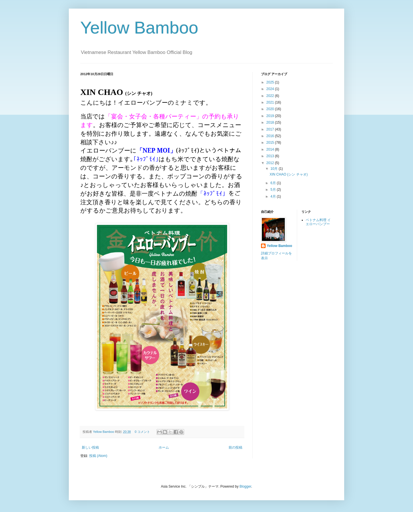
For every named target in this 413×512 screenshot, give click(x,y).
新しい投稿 (90, 447)
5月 (273, 190)
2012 (270, 163)
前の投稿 (235, 447)
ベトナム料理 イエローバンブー (318, 222)
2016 (270, 136)
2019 (270, 116)
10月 (274, 169)
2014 (270, 149)
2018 (270, 122)
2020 (270, 109)
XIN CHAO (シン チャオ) (289, 174)
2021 (270, 102)
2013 (270, 156)
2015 (270, 143)
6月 (273, 183)
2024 (270, 89)
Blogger (245, 486)
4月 (273, 196)
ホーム (164, 447)
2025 (270, 82)
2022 (270, 96)
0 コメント (142, 431)
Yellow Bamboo (139, 27)
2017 (270, 129)
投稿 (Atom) (98, 456)
